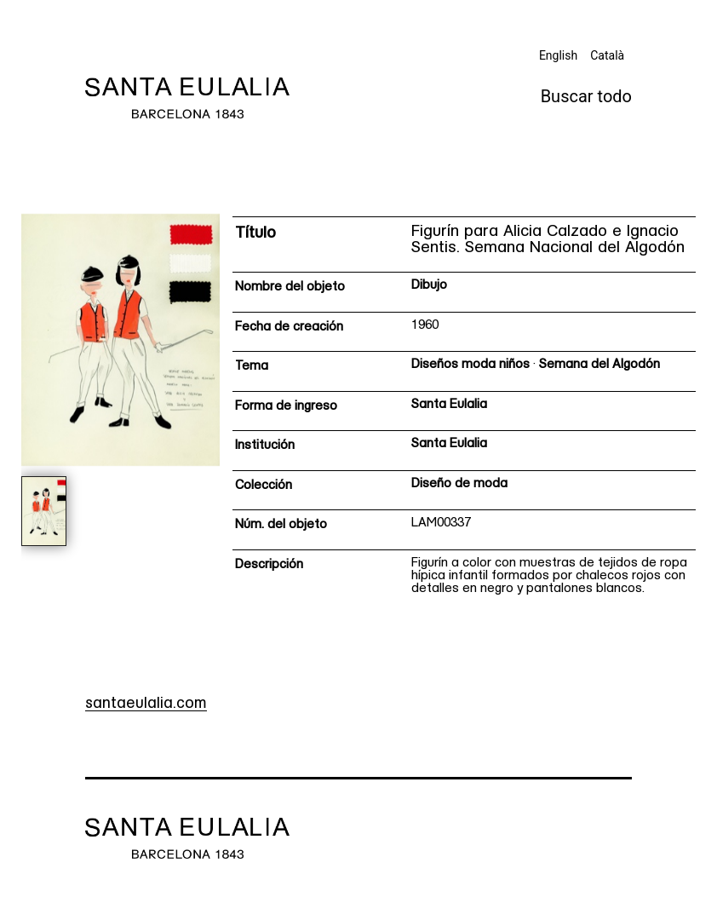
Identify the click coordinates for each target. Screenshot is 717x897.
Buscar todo (586, 96)
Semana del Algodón (599, 365)
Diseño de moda (459, 484)
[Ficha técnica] (464, 411)
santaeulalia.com (146, 704)
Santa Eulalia (449, 405)
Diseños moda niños (470, 365)
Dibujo (429, 285)
